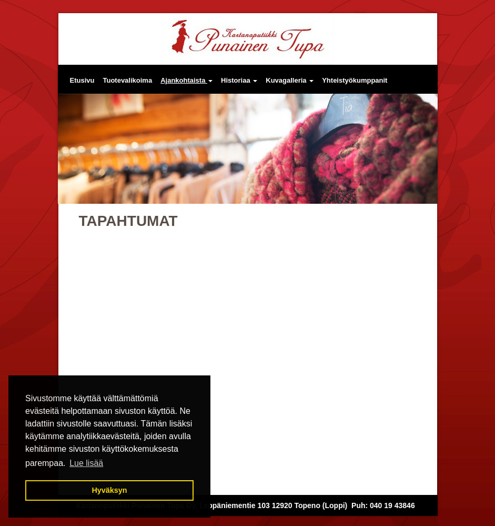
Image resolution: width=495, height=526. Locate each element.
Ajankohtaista (186, 80)
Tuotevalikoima (127, 80)
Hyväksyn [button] (109, 490)
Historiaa (239, 80)
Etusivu (82, 80)
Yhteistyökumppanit (354, 80)
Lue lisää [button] (86, 463)
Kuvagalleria (290, 80)
